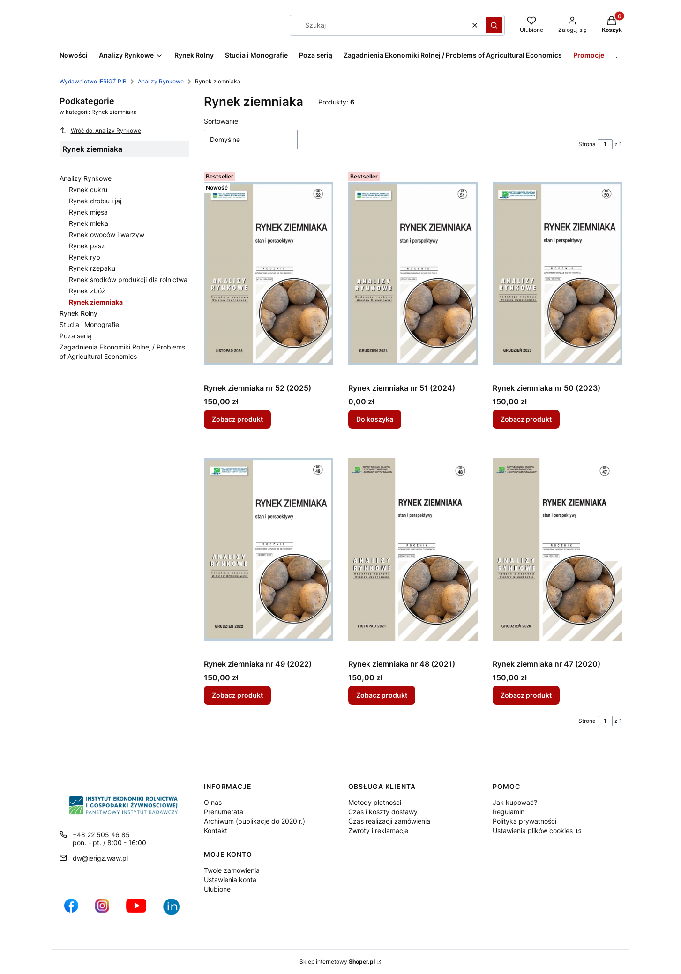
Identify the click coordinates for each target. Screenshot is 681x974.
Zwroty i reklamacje (378, 830)
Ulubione (217, 889)
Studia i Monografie (89, 324)
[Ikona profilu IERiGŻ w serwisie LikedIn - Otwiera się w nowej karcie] (174, 910)
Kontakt (215, 830)
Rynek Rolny (78, 313)
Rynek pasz (87, 246)
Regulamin (508, 812)
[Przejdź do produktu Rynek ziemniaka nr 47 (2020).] (557, 549)
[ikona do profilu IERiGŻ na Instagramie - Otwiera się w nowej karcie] (102, 910)
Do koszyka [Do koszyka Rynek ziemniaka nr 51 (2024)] (374, 420)
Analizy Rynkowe (161, 81)
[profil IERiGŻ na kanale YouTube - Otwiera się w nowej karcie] (136, 910)
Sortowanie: (222, 121)
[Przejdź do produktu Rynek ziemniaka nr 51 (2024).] (413, 273)
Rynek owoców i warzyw (106, 234)
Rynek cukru (88, 189)
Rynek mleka (88, 223)
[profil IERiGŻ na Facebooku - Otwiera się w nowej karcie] (71, 910)
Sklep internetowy (337, 961)
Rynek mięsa (88, 212)
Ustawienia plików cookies (534, 830)
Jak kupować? (515, 802)
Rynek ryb (84, 257)
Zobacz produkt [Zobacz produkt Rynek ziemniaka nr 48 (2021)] (381, 695)
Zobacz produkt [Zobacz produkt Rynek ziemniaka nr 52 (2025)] (237, 420)
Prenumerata (223, 812)
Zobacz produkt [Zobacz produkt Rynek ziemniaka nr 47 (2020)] (526, 695)
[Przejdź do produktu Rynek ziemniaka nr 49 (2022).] (268, 549)
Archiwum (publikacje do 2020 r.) (254, 821)
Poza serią (75, 336)
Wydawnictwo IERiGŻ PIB (93, 81)
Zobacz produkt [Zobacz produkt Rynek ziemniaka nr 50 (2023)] (526, 420)
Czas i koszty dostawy (383, 812)
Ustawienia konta (230, 880)
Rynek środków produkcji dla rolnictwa (128, 279)
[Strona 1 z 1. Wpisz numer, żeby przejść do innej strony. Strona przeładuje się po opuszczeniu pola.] (605, 144)
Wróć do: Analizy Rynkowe (100, 130)
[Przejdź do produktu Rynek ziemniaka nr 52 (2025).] (268, 273)
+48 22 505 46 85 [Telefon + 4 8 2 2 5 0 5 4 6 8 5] (101, 835)
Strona (587, 144)
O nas (213, 802)
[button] (494, 25)
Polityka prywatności (524, 821)
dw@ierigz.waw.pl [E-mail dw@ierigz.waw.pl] (100, 858)
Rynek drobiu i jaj (95, 201)
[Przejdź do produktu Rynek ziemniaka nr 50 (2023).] (557, 273)
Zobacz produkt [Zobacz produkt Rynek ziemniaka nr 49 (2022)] (237, 695)
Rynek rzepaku (92, 268)
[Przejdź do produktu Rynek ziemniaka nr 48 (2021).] (413, 549)
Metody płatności (374, 802)
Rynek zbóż (87, 291)
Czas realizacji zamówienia (389, 821)
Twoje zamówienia (232, 870)
